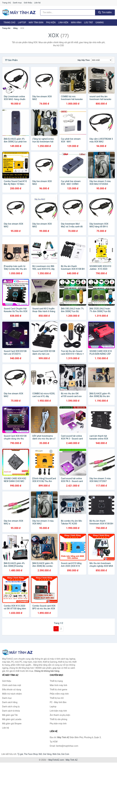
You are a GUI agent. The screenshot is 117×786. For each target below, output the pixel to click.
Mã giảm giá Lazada (11, 719)
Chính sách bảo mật (11, 685)
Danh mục (17, 3)
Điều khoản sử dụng (11, 689)
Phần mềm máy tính (59, 694)
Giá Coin (65, 754)
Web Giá (56, 754)
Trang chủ (6, 3)
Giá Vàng (47, 754)
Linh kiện (63, 22)
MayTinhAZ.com (56, 760)
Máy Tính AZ (72, 760)
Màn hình (76, 22)
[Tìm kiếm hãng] (67, 12)
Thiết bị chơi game (58, 689)
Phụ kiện (50, 22)
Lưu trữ (88, 22)
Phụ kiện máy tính (58, 723)
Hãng (15, 28)
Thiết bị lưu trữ (57, 698)
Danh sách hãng (9, 702)
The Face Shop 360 (33, 754)
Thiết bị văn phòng (58, 719)
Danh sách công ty (11, 706)
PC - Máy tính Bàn (58, 702)
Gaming (100, 22)
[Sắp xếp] (101, 60)
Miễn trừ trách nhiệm (12, 694)
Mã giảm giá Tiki (10, 715)
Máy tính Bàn (36, 22)
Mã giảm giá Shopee (11, 723)
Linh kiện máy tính (58, 711)
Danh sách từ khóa (11, 711)
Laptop (22, 22)
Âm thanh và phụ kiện (60, 715)
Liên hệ (37, 3)
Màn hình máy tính (58, 685)
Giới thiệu (28, 3)
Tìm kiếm (105, 12)
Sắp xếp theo (84, 60)
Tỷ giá (20, 754)
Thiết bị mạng (56, 681)
